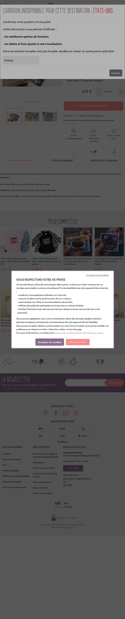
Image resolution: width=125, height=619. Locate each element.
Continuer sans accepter (97, 275)
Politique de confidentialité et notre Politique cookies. (79, 332)
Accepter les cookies (50, 342)
